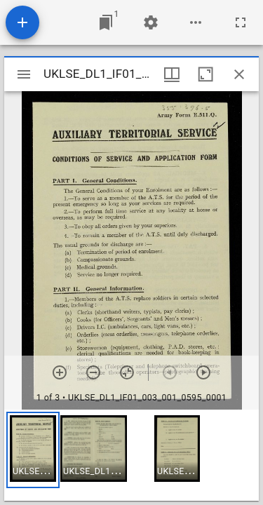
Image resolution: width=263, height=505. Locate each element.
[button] (33, 450)
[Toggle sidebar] (24, 74)
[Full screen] (240, 22)
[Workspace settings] (151, 22)
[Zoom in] (59, 372)
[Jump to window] (106, 22)
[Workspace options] (196, 22)
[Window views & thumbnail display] (172, 74)
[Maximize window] (205, 74)
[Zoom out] (93, 372)
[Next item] (203, 372)
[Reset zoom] (127, 372)
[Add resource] (22, 22)
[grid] (131, 455)
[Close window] (239, 74)
